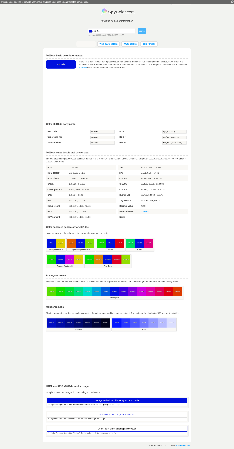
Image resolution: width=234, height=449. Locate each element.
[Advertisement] (117, 96)
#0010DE (102, 137)
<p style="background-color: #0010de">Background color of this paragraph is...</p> (117, 405)
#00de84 (78, 291)
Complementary (56, 249)
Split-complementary (81, 249)
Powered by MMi (183, 445)
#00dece (87, 291)
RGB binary (53, 178)
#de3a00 (177, 291)
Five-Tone (108, 266)
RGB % (122, 137)
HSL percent (53, 206)
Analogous (114, 298)
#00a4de (96, 291)
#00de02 (90, 259)
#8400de (132, 291)
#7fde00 (89, 243)
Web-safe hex (54, 142)
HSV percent (53, 217)
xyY (121, 173)
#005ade (105, 291)
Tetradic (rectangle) (65, 266)
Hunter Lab (124, 195)
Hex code (52, 131)
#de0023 (117, 259)
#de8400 (98, 259)
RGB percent (53, 173)
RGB (121, 131)
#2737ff (126, 323)
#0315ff (117, 323)
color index (149, 44)
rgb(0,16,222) (174, 132)
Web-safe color (126, 211)
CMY (49, 195)
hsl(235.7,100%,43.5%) (174, 143)
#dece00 (60, 243)
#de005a (159, 291)
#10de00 (101, 243)
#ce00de (69, 259)
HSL (49, 200)
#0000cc (83, 67)
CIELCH (123, 189)
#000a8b (69, 323)
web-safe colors (109, 44)
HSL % (122, 142)
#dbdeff (171, 323)
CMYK (50, 184)
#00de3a (69, 291)
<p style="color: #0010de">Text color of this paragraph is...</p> (117, 419)
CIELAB (123, 178)
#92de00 (126, 259)
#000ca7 (60, 323)
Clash (139, 249)
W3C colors (130, 44)
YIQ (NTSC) (125, 200)
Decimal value (126, 206)
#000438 (96, 323)
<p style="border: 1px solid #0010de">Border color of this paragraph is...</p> (117, 433)
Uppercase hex (54, 137)
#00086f (78, 323)
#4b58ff (135, 323)
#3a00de (123, 291)
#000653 (87, 323)
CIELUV (123, 184)
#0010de (102, 132)
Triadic (110, 249)
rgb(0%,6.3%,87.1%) (174, 137)
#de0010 (119, 243)
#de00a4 (150, 291)
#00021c (105, 323)
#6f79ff (144, 323)
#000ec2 (51, 323)
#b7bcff (162, 323)
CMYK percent (54, 189)
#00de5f (130, 243)
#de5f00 (71, 243)
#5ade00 (51, 291)
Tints (144, 329)
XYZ (121, 167)
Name (122, 217)
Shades (78, 329)
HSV (49, 211)
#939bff (153, 323)
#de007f (148, 243)
